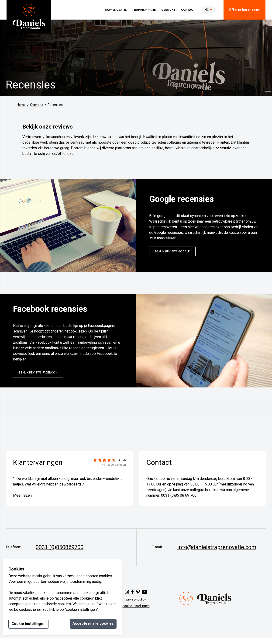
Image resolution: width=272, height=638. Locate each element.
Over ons (36, 105)
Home (21, 105)
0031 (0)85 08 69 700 (178, 495)
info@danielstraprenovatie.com (216, 547)
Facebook (105, 353)
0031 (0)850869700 (59, 547)
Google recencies (168, 232)
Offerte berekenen (244, 10)
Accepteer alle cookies (93, 623)
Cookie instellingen (28, 623)
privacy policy (136, 599)
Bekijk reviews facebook (38, 372)
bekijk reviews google (172, 251)
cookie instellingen (136, 606)
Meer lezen (22, 495)
